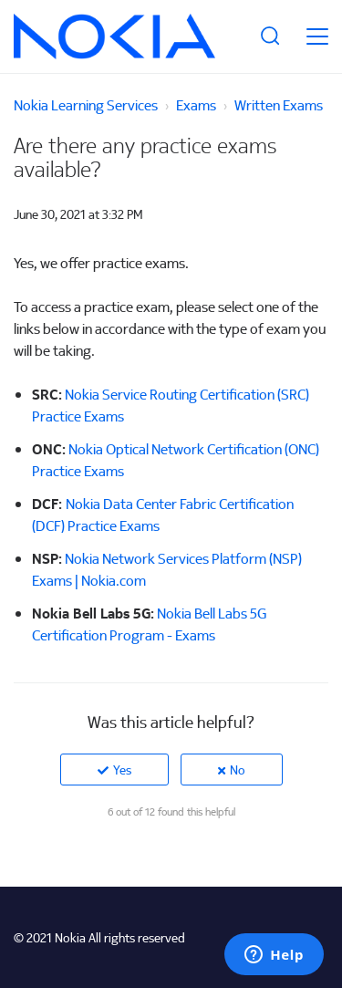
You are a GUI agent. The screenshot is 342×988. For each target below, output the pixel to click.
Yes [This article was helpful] (122, 769)
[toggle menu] (317, 36)
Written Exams (278, 105)
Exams (196, 105)
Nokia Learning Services (86, 105)
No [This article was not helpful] (237, 769)
